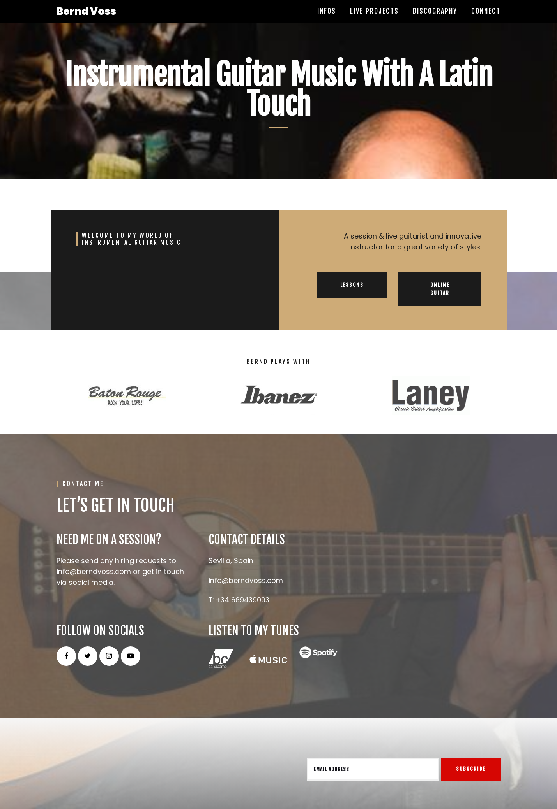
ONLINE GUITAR (439, 289)
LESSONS (352, 285)
